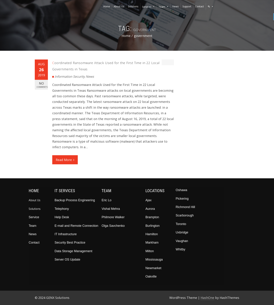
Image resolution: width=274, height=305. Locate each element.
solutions (133, 6)
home (106, 6)
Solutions (35, 209)
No (42, 84)
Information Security (70, 76)
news (175, 6)
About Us (34, 200)
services (146, 6)
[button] (210, 6)
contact (199, 6)
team (161, 6)
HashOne (207, 298)
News (90, 76)
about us (119, 6)
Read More (65, 160)
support (186, 6)
